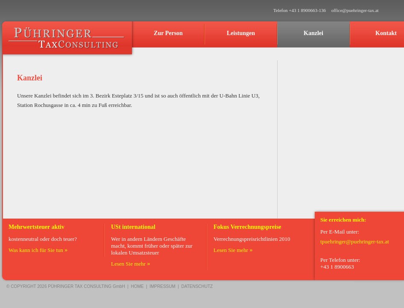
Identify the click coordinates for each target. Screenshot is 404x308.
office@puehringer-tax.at (355, 10)
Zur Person (168, 33)
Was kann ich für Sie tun (36, 250)
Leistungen (241, 33)
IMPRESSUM (162, 286)
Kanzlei (313, 33)
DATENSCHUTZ (197, 286)
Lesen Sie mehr (128, 264)
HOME (137, 286)
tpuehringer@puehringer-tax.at (354, 241)
